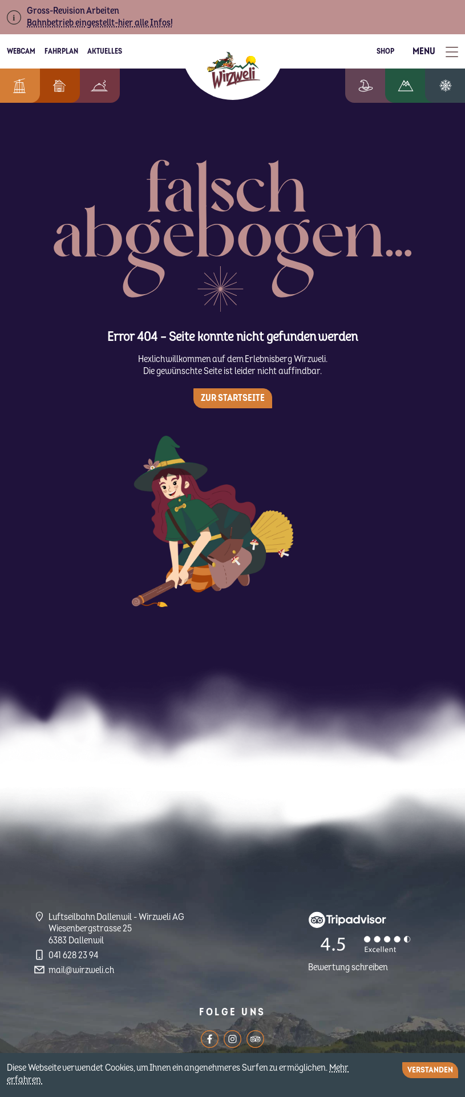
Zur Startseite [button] (233, 398)
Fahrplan (61, 51)
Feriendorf (53, 86)
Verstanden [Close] (430, 1070)
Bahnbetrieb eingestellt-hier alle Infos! (100, 23)
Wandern (414, 86)
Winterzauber (449, 86)
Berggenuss (93, 86)
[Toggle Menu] (435, 52)
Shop (385, 51)
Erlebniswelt (377, 86)
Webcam (21, 51)
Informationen (17, 86)
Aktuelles (104, 51)
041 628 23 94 (73, 955)
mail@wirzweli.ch (81, 970)
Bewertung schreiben (348, 967)
